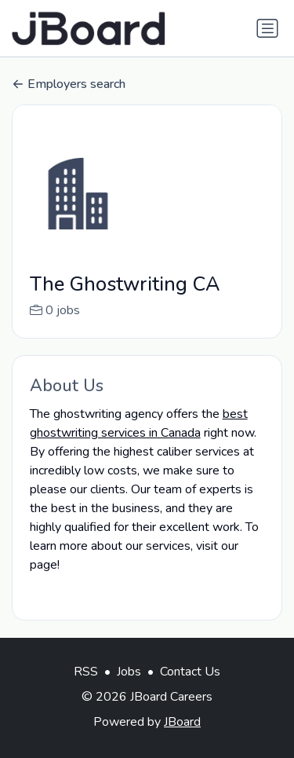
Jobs (129, 688)
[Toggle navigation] (267, 28)
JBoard (182, 738)
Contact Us (190, 688)
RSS (86, 688)
